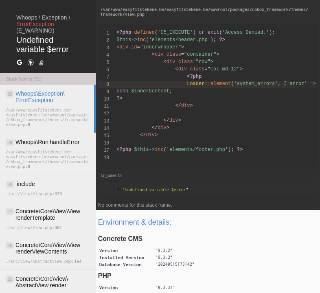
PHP (105, 275)
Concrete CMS (120, 238)
